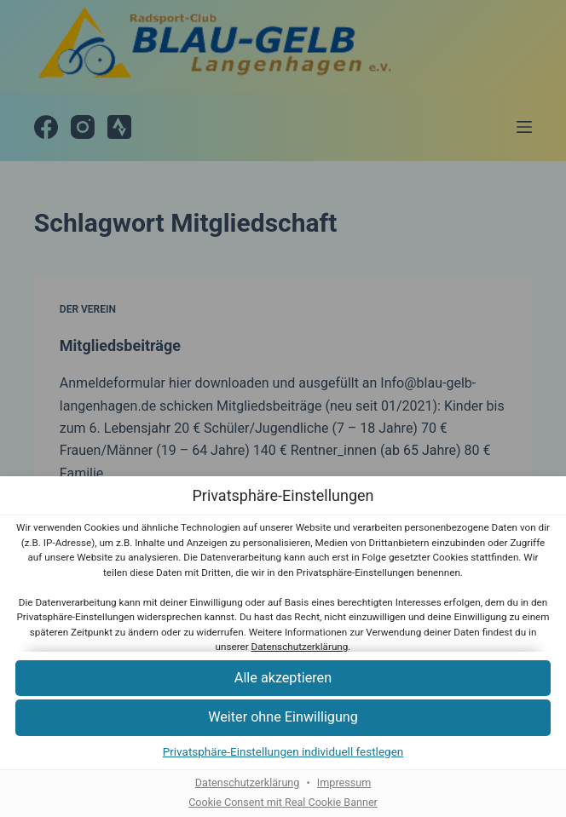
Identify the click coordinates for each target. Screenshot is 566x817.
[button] (283, 678)
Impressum (344, 782)
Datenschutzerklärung (300, 647)
